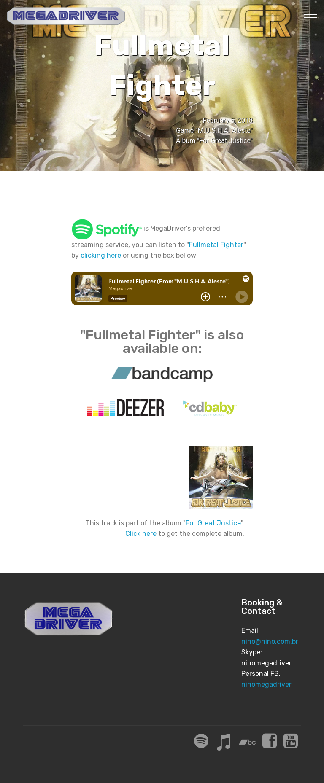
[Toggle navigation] (310, 14)
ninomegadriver (266, 685)
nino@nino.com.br (269, 642)
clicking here (101, 255)
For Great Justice (213, 523)
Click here (141, 534)
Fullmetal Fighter (216, 245)
